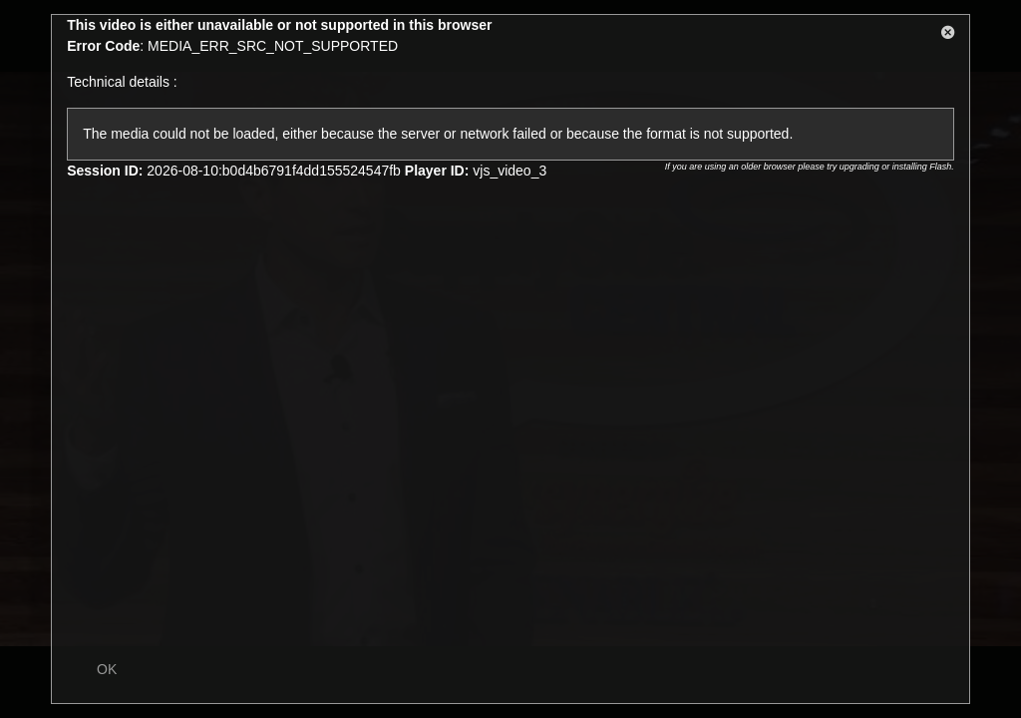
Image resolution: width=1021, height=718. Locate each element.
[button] (948, 36)
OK (107, 669)
